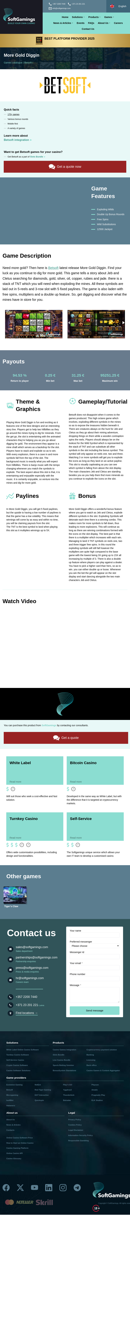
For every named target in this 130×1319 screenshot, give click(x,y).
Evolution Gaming (14, 1085)
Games (108, 17)
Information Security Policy (80, 1135)
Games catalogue (13, 62)
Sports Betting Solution (63, 1065)
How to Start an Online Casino (19, 1143)
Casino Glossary (13, 1158)
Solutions (77, 17)
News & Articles (62, 23)
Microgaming (12, 1095)
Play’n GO (67, 1085)
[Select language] (118, 6)
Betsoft (28, 62)
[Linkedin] (48, 1187)
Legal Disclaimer (75, 1130)
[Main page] (21, 17)
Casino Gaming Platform (17, 1148)
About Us (103, 23)
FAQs (91, 23)
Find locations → (27, 1013)
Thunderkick (68, 1095)
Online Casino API (14, 1153)
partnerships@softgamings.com (36, 957)
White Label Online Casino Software (22, 1049)
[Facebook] (6, 1187)
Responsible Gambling (78, 1140)
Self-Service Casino (15, 1060)
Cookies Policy (75, 1125)
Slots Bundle (58, 1055)
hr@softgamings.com (30, 978)
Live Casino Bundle (61, 1060)
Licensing (90, 1060)
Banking (90, 1055)
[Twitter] (20, 1187)
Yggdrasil (67, 1090)
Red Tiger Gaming (43, 1090)
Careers (118, 23)
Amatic (95, 1090)
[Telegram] (77, 1187)
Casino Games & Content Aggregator (103, 1070)
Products (93, 17)
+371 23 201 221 (27, 1005)
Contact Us (88, 29)
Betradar (67, 1100)
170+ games (13, 114)
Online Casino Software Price (19, 1138)
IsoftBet (9, 1100)
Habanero (10, 1105)
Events (80, 23)
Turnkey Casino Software (17, 1055)
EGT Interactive (42, 1095)
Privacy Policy (74, 1120)
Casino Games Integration (64, 1049)
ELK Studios (97, 1100)
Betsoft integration (16, 140)
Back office (91, 1065)
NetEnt (38, 1085)
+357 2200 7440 (26, 997)
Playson (95, 1085)
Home (65, 17)
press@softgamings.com (32, 967)
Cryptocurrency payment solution (101, 1049)
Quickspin (39, 1100)
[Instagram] (63, 1187)
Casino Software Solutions (18, 1070)
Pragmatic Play (98, 1095)
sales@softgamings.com (32, 947)
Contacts (10, 1130)
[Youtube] (34, 1187)
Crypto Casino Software (17, 1065)
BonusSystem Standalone (64, 1070)
